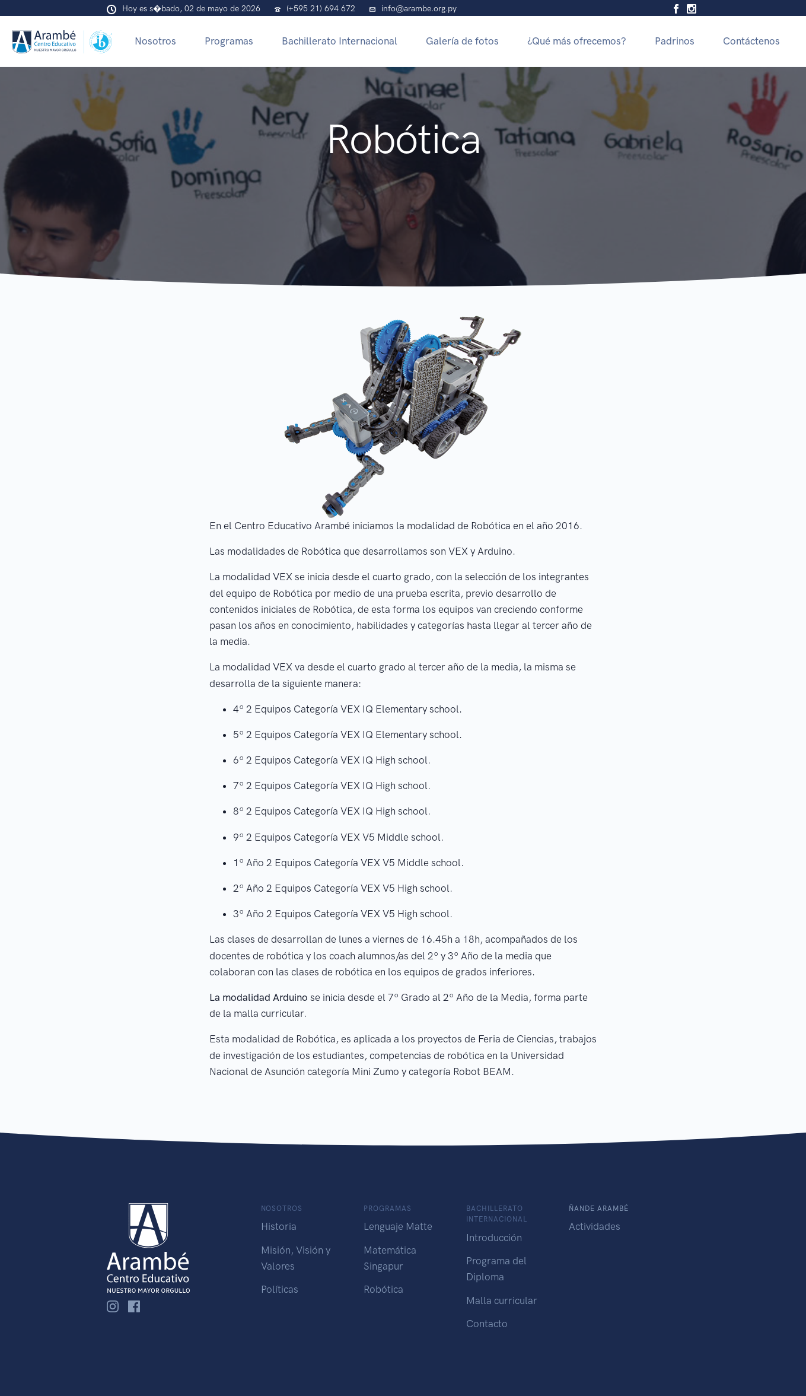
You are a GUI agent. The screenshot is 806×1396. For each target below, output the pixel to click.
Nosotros (155, 41)
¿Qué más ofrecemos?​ (576, 41)
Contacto (487, 1324)
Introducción (494, 1238)
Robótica (383, 1289)
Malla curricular (501, 1300)
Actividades (594, 1226)
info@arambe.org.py (419, 9)
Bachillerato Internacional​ (339, 41)
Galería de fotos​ (462, 41)
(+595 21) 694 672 (320, 9)
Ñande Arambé (599, 1208)
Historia (279, 1226)
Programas (229, 41)
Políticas (279, 1289)
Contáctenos (751, 41)
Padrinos (675, 41)
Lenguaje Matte (398, 1226)
